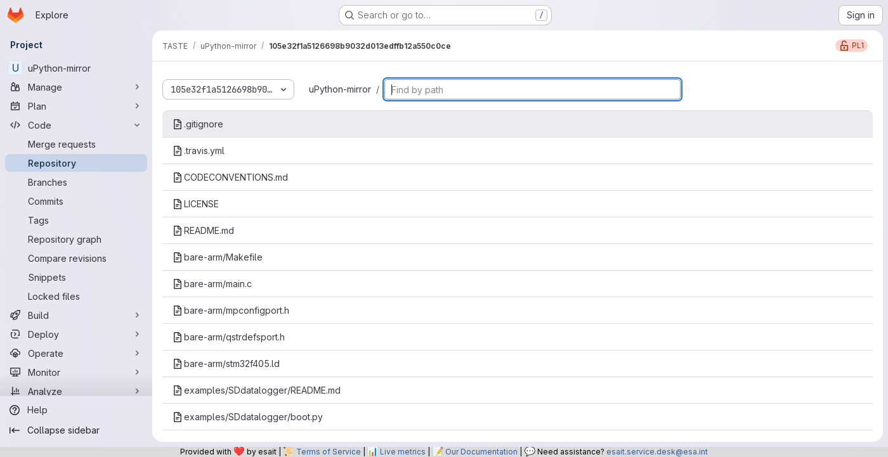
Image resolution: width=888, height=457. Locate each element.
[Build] (76, 315)
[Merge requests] (76, 144)
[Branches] (76, 182)
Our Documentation (481, 451)
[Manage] (76, 87)
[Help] (76, 410)
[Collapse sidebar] (76, 430)
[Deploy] (76, 334)
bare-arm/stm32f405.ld (226, 363)
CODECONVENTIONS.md (230, 177)
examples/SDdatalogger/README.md (257, 390)
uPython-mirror (340, 89)
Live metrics (403, 451)
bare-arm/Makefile (218, 257)
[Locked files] (76, 296)
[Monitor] (76, 372)
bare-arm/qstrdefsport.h (229, 336)
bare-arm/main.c (212, 283)
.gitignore (198, 124)
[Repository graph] (76, 239)
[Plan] (76, 106)
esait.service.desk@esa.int (657, 451)
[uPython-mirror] (76, 68)
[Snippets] (76, 277)
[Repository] (76, 163)
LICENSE (196, 203)
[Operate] (76, 353)
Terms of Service (328, 451)
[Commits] (76, 201)
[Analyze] (76, 391)
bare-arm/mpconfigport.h (231, 310)
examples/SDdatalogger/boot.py (248, 416)
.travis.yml (199, 150)
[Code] (76, 125)
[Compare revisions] (76, 258)
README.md (203, 230)
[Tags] (76, 220)
